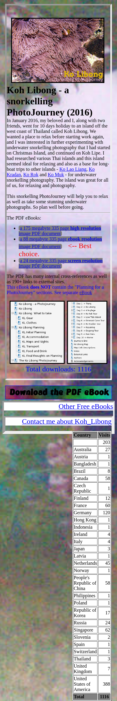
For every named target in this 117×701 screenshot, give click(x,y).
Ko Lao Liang (72, 169)
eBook (85, 292)
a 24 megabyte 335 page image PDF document (61, 263)
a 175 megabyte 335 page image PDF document (60, 231)
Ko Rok (30, 174)
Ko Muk (56, 174)
